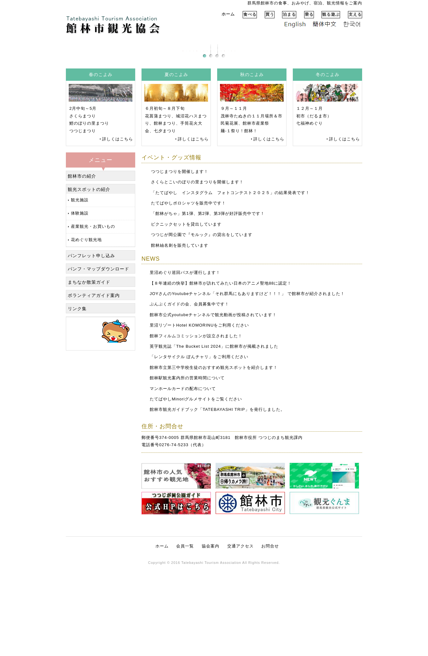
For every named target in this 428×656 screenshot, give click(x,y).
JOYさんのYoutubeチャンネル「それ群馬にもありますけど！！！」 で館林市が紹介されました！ (247, 381)
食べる (250, 14)
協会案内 (210, 634)
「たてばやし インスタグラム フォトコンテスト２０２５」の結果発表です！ (230, 280)
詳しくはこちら (117, 227)
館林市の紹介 (82, 264)
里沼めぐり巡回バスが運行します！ (185, 360)
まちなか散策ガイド (89, 370)
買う (269, 14)
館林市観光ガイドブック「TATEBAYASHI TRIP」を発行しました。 (217, 497)
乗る (309, 14)
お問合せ (270, 634)
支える (355, 14)
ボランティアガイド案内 (94, 383)
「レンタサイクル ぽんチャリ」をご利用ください (199, 444)
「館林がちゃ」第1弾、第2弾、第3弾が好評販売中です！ (208, 301)
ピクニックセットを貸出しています (186, 312)
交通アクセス (240, 634)
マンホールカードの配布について (183, 476)
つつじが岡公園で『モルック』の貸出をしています (201, 322)
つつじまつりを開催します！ (179, 259)
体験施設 (80, 301)
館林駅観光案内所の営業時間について (187, 466)
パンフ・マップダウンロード (98, 356)
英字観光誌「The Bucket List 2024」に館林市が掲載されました (214, 434)
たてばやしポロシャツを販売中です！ (188, 291)
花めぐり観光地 (86, 327)
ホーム (228, 14)
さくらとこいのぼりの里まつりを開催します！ (197, 270)
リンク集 (77, 396)
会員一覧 (185, 634)
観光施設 (80, 288)
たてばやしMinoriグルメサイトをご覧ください (196, 487)
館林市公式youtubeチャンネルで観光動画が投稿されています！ (213, 402)
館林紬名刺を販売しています (179, 333)
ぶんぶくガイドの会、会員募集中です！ (189, 392)
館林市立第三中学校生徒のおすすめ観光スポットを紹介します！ (214, 455)
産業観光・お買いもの (93, 314)
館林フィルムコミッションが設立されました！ (196, 424)
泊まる (289, 14)
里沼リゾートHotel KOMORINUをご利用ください (199, 413)
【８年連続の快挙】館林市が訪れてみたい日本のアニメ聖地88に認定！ (221, 371)
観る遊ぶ (331, 14)
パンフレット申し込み (91, 343)
